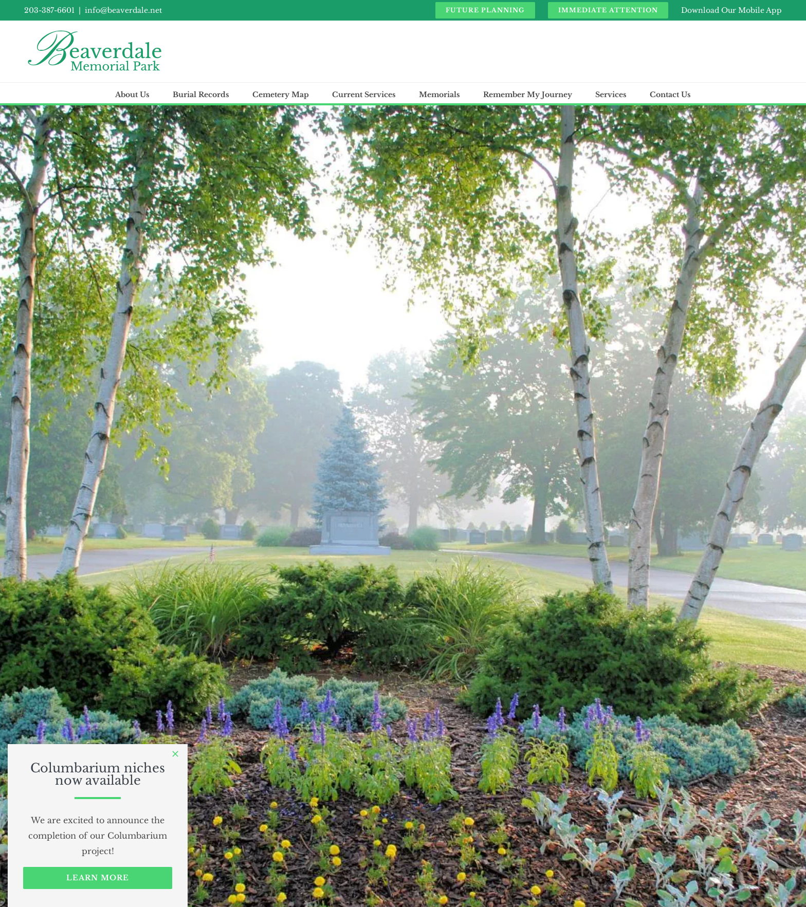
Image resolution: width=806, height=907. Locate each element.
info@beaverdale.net (123, 10)
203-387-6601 (49, 10)
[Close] (175, 753)
